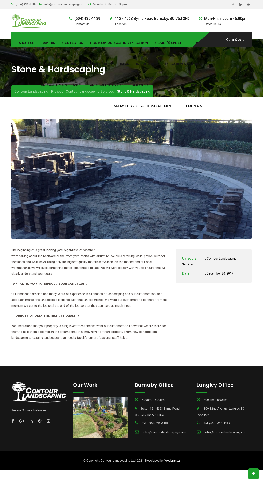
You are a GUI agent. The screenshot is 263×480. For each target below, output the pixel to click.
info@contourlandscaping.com (64, 4)
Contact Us (72, 43)
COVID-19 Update (169, 43)
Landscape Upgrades (106, 85)
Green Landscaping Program (71, 64)
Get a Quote (235, 40)
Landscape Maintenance (60, 85)
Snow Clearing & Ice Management (143, 106)
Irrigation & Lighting (183, 64)
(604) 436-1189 (26, 4)
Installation (147, 64)
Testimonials (191, 106)
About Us (26, 43)
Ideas (124, 64)
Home (108, 64)
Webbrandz (172, 471)
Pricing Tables (168, 85)
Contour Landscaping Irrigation (119, 43)
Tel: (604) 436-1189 (155, 433)
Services (195, 85)
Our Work (140, 85)
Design (196, 43)
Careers (48, 43)
